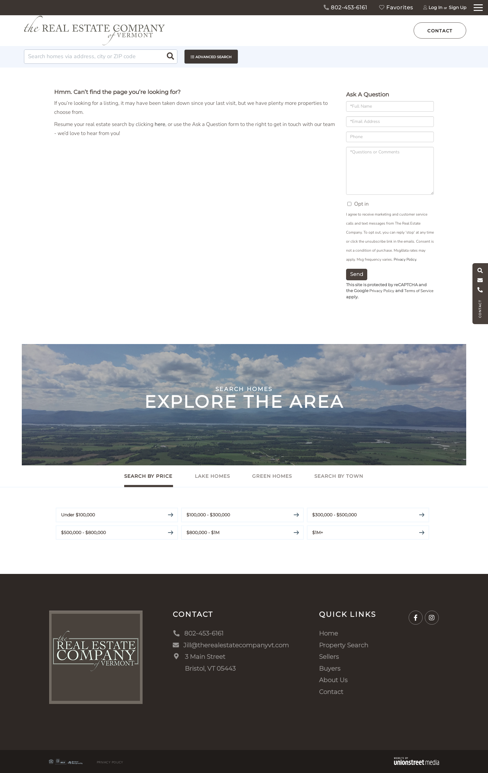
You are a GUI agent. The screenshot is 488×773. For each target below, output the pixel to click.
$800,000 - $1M (202, 532)
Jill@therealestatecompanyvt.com (231, 645)
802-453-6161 (345, 7)
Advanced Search (213, 57)
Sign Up (457, 7)
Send (356, 274)
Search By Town (339, 476)
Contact (440, 31)
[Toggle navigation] (478, 6)
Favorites (396, 7)
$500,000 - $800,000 (83, 532)
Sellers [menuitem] (329, 656)
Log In (435, 7)
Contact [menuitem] (331, 691)
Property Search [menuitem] (343, 645)
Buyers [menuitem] (329, 668)
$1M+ (317, 532)
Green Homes (272, 476)
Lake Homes (212, 476)
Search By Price (148, 476)
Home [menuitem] (328, 633)
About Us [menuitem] (333, 679)
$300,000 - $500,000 (334, 514)
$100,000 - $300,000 (208, 514)
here (160, 124)
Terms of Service (419, 291)
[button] (170, 56)
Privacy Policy (405, 259)
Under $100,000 (78, 514)
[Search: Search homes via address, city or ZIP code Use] (100, 56)
